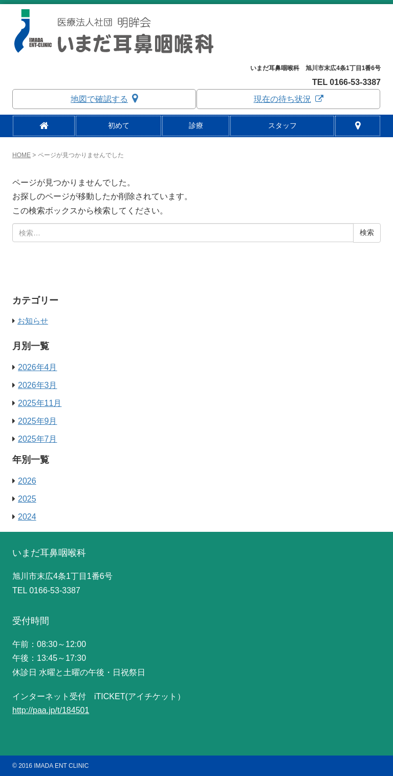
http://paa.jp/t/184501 (50, 710)
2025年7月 (37, 439)
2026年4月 (37, 367)
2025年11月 (39, 403)
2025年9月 (37, 421)
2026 (27, 481)
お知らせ (32, 321)
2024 (27, 516)
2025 (27, 498)
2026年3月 (37, 385)
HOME (21, 155)
